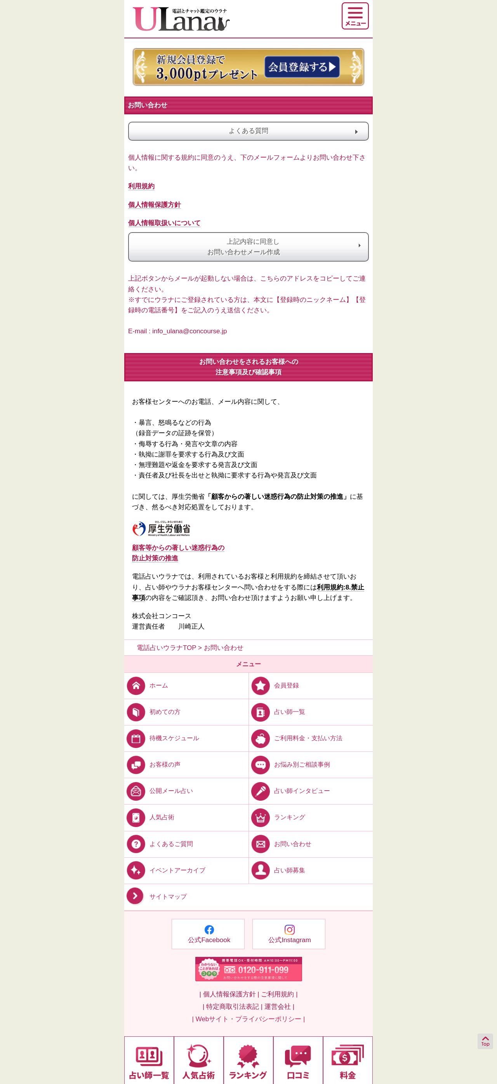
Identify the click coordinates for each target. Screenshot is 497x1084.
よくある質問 (284, 131)
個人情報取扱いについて (164, 223)
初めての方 (152, 711)
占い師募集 (277, 870)
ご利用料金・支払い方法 (295, 738)
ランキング (277, 817)
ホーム (146, 685)
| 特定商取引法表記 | (232, 1006)
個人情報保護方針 (154, 205)
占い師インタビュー (289, 791)
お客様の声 (152, 764)
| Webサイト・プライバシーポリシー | (248, 1019)
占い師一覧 (277, 711)
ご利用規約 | (279, 994)
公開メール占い (158, 791)
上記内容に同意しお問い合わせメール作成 (248, 247)
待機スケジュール (161, 738)
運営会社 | (279, 1006)
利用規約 (141, 186)
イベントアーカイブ (164, 870)
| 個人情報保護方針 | (229, 994)
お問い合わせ (280, 843)
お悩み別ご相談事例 (289, 764)
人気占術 (149, 817)
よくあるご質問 (158, 843)
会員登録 (274, 685)
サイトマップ (155, 896)
